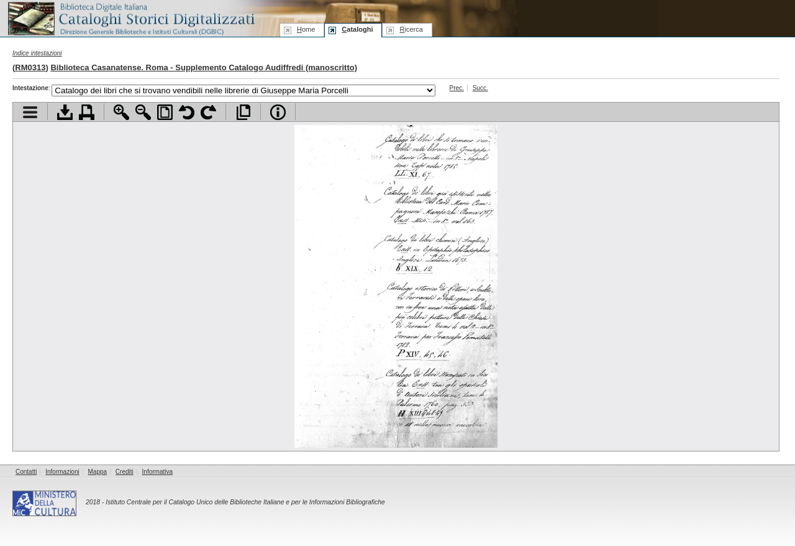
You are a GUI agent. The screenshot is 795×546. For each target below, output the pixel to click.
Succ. (480, 88)
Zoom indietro (143, 112)
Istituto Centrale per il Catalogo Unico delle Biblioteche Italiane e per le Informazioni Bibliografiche (245, 502)
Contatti (26, 471)
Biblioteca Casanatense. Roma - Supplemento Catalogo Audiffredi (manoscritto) (203, 67)
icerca (410, 29)
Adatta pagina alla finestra (165, 112)
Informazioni (62, 471)
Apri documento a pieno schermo (243, 112)
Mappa (97, 471)
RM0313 (30, 67)
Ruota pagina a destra (208, 112)
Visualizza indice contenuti (30, 112)
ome (306, 29)
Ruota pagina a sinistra (186, 112)
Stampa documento (86, 112)
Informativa (157, 471)
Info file (278, 112)
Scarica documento (65, 112)
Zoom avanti (121, 112)
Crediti (125, 471)
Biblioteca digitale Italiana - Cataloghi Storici (130, 17)
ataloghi (357, 29)
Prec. (457, 88)
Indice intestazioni (37, 53)
